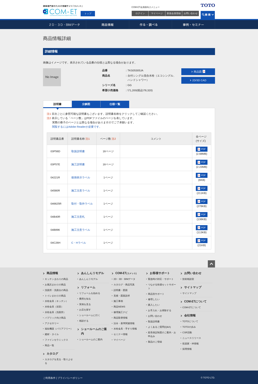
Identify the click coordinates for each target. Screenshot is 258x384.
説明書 (57, 104)
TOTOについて (190, 321)
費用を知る (85, 298)
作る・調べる (150, 24)
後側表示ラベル (80, 177)
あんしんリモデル (92, 273)
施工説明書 (78, 164)
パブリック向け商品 (55, 317)
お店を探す (85, 309)
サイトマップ (192, 287)
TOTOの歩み (189, 327)
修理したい (154, 299)
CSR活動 (187, 332)
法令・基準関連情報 (124, 323)
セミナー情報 (121, 334)
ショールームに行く (89, 315)
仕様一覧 (114, 104)
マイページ (157, 13)
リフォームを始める (89, 293)
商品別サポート (156, 294)
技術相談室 (188, 279)
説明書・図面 (121, 290)
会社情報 (190, 315)
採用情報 (187, 349)
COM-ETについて (195, 301)
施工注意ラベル (80, 190)
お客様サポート (160, 273)
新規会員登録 (174, 13)
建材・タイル (52, 334)
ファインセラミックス (56, 339)
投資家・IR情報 (190, 343)
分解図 (86, 104)
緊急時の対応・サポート (161, 279)
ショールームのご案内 (90, 339)
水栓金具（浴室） (54, 306)
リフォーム (88, 287)
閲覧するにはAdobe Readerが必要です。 (77, 126)
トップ (87, 13)
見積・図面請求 (122, 295)
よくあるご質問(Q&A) (159, 327)
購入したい (154, 305)
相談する (84, 320)
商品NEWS (119, 306)
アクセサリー (52, 323)
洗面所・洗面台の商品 (56, 290)
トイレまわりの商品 (55, 295)
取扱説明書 (78, 151)
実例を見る (85, 304)
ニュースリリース (191, 338)
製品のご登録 (155, 341)
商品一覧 (49, 345)
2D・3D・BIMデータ (64, 24)
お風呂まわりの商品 (55, 284)
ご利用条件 (49, 377)
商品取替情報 (121, 317)
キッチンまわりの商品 (56, 279)
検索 (208, 15)
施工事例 (118, 301)
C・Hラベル (78, 242)
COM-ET (126, 273)
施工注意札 (78, 216)
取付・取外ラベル (82, 203)
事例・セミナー (193, 24)
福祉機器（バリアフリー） (59, 328)
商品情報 (107, 24)
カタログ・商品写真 (124, 284)
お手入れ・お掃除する (159, 310)
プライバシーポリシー (70, 377)
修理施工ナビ (121, 312)
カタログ (52, 353)
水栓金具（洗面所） (55, 312)
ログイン (140, 13)
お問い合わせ (191, 13)
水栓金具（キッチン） (56, 301)
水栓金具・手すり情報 (125, 328)
